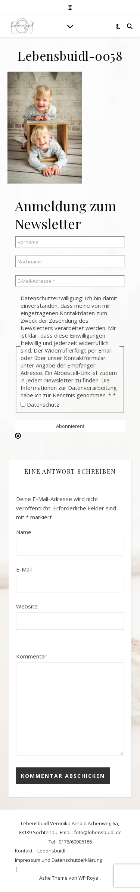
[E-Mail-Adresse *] (70, 281)
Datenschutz (40, 404)
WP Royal (89, 877)
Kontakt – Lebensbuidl (40, 850)
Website (27, 606)
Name (23, 532)
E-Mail (24, 569)
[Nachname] (70, 261)
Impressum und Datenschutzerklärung (58, 860)
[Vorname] (70, 242)
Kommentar (31, 656)
